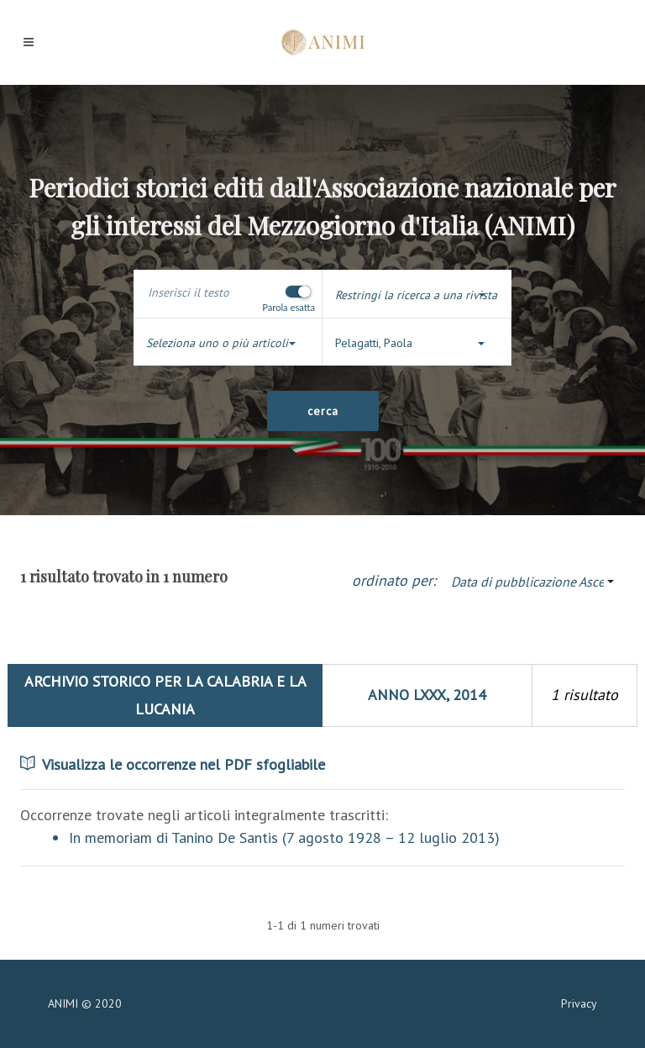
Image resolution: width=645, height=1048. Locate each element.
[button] (417, 295)
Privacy (579, 1003)
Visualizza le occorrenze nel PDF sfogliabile (172, 764)
